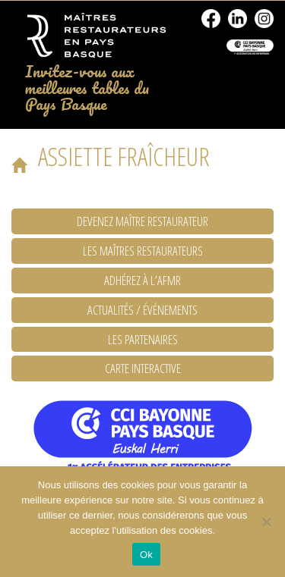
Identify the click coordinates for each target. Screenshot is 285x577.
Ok (146, 554)
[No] (266, 521)
